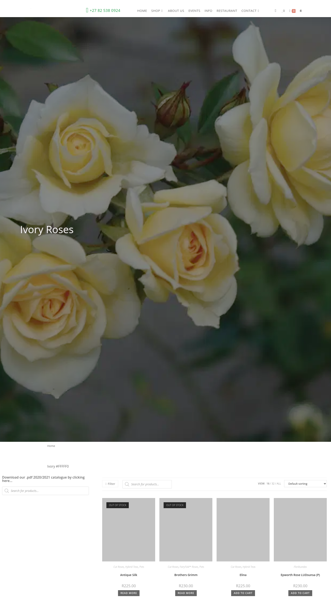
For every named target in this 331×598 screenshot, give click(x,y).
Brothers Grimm (186, 575)
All (279, 483)
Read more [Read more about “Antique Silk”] (129, 593)
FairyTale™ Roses (189, 567)
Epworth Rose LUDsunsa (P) (300, 575)
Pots (141, 567)
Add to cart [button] (243, 593)
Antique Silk (128, 575)
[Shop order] (305, 483)
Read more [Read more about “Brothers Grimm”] (186, 593)
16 (268, 483)
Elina (243, 575)
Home (51, 446)
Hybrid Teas (131, 567)
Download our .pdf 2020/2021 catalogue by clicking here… (43, 479)
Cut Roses (118, 567)
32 (273, 483)
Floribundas (300, 567)
